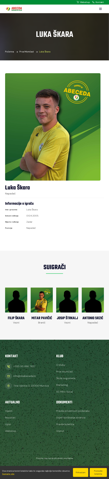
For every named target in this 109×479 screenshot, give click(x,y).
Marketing (62, 385)
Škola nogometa (65, 378)
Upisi (8, 424)
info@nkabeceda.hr (24, 376)
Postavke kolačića (98, 472)
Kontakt (98, 2)
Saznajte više (8, 474)
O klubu (60, 365)
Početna (9, 51)
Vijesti (8, 411)
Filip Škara (16, 318)
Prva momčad (26, 51)
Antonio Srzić (92, 318)
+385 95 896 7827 (24, 366)
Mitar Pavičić (42, 318)
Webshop (83, 2)
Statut (60, 431)
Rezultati (10, 417)
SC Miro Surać (64, 391)
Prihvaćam (80, 472)
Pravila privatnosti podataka (73, 411)
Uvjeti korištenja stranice (70, 417)
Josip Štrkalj (67, 318)
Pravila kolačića (65, 424)
